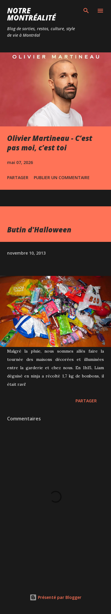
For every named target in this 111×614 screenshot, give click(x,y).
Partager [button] (17, 177)
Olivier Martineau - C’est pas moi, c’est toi (49, 142)
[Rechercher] (86, 10)
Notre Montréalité (31, 14)
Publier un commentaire (62, 177)
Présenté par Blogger (55, 597)
